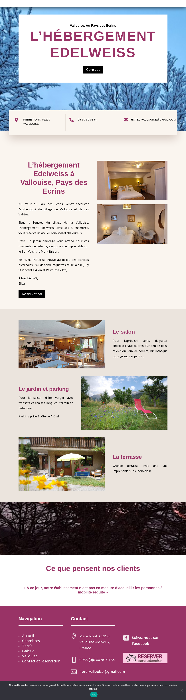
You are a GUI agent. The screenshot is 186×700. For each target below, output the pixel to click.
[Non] (181, 690)
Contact (93, 70)
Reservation (32, 294)
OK (94, 694)
